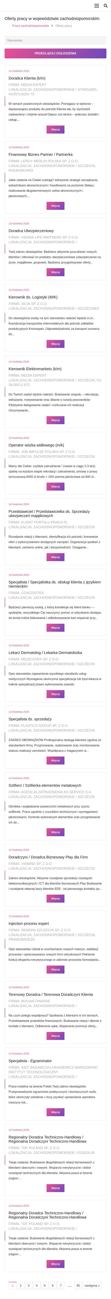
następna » (92, 1285)
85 (78, 1285)
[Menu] (96, 5)
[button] (105, 5)
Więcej (55, 129)
